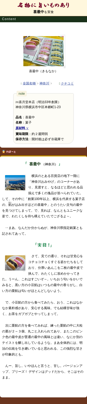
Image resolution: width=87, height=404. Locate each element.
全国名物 (29, 83)
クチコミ (67, 83)
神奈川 (44, 83)
